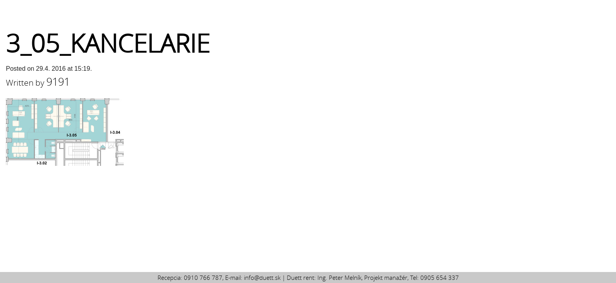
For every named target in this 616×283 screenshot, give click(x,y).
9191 (58, 82)
